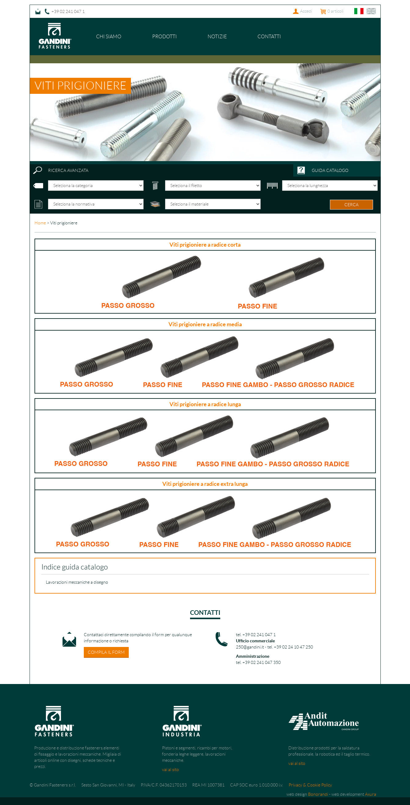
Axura (370, 794)
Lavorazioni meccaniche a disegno (77, 582)
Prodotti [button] (164, 36)
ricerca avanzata (68, 170)
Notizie (217, 36)
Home (40, 222)
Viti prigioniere (80, 86)
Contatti (269, 36)
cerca (351, 204)
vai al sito (170, 769)
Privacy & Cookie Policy (310, 784)
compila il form (106, 652)
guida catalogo (330, 170)
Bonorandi (318, 794)
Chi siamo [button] (108, 36)
